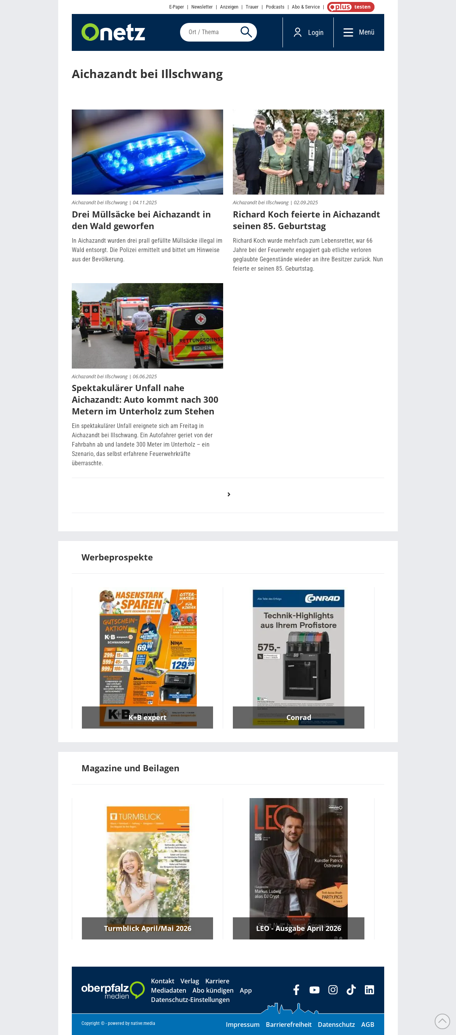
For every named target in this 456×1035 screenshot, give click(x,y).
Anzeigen (229, 7)
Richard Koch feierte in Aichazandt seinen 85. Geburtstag (306, 219)
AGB (368, 1024)
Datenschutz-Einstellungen (190, 999)
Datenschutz (336, 1024)
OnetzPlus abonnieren (349, 7)
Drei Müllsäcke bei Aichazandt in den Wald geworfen (141, 219)
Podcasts (275, 7)
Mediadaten (168, 990)
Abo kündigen (213, 990)
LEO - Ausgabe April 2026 (298, 928)
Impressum (243, 1024)
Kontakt (162, 981)
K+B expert (147, 717)
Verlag (189, 981)
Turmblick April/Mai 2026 (147, 928)
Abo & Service (306, 7)
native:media (143, 1023)
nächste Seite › (232, 502)
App (246, 990)
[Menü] (346, 32)
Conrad (298, 717)
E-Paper (176, 7)
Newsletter (202, 7)
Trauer (252, 7)
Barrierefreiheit (289, 1024)
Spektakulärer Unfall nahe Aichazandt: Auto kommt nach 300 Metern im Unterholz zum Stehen (145, 399)
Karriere (217, 981)
